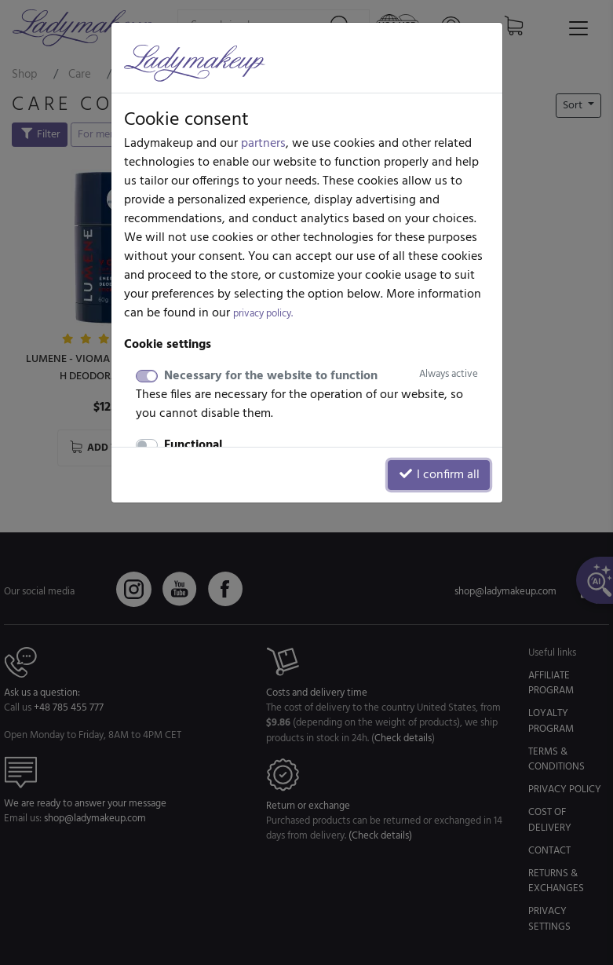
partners (263, 143)
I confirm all (439, 475)
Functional (193, 445)
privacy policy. (263, 313)
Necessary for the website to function (321, 376)
